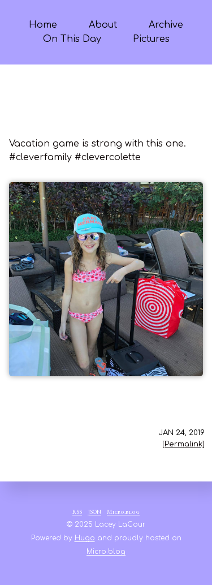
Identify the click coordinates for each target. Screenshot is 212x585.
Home (43, 25)
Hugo (85, 538)
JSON (94, 512)
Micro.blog (123, 512)
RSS (77, 512)
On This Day (72, 39)
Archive (166, 25)
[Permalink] (183, 444)
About (103, 25)
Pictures (151, 39)
